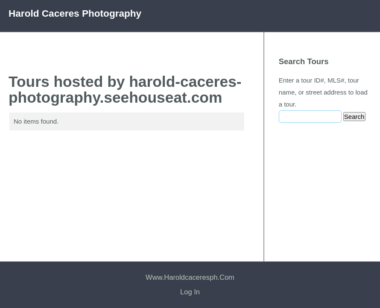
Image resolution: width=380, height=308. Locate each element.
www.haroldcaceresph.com (190, 277)
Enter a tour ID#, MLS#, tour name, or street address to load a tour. (323, 92)
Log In (190, 292)
